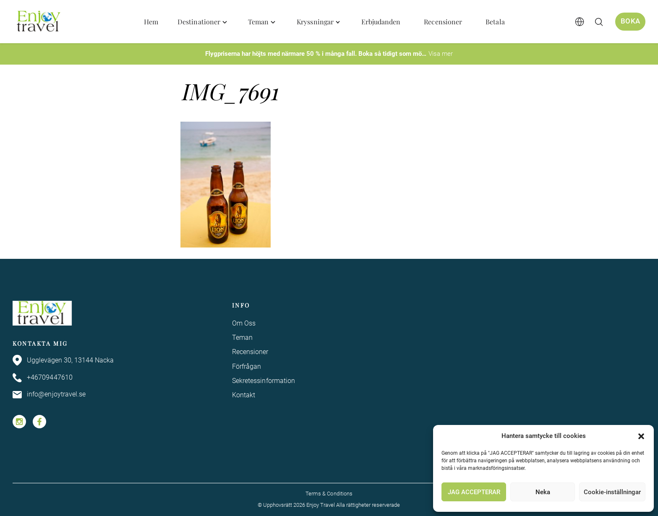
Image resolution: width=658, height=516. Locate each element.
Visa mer (440, 53)
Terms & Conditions (329, 493)
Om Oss (244, 323)
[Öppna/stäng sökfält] (598, 21)
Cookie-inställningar (612, 492)
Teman (242, 337)
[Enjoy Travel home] (39, 21)
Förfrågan (246, 366)
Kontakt (244, 395)
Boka (630, 21)
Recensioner (250, 352)
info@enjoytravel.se (49, 394)
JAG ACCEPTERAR (474, 492)
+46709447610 (43, 377)
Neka (542, 492)
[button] (641, 436)
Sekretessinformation (263, 381)
